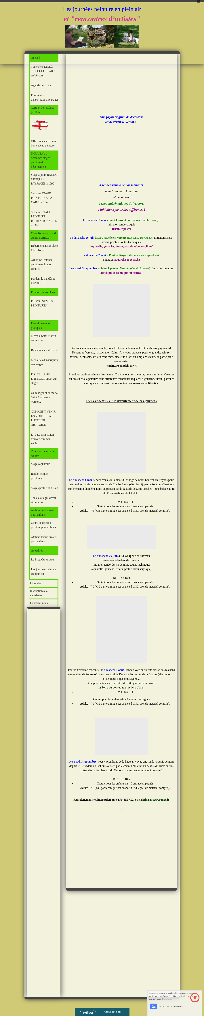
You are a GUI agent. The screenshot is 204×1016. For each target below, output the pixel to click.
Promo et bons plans (43, 292)
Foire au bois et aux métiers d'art (122, 687)
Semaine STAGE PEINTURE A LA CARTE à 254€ (41, 198)
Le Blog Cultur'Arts (42, 559)
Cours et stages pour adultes (43, 453)
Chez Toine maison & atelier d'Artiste (43, 235)
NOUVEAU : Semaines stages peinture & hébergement (40, 160)
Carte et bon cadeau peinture (42, 110)
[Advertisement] (44, 684)
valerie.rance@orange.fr (154, 799)
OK (153, 1006)
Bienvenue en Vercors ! (44, 350)
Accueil (35, 57)
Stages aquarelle (40, 463)
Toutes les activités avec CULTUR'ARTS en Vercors (43, 71)
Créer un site (112, 1011)
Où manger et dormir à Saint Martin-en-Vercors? (44, 397)
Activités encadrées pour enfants (42, 512)
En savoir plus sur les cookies (170, 1006)
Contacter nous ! (39, 603)
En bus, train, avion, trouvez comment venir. (43, 439)
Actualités (37, 550)
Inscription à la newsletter (39, 593)
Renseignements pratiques (40, 325)
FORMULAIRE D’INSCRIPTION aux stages (44, 379)
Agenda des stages (42, 85)
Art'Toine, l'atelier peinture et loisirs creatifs (41, 264)
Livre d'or (36, 583)
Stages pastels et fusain (44, 488)
